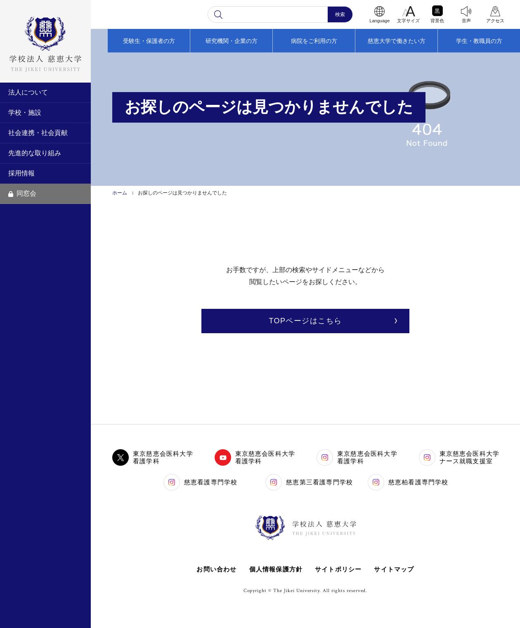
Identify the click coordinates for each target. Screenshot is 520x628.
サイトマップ (394, 569)
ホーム (119, 193)
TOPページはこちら (305, 321)
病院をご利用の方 (314, 41)
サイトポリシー (338, 569)
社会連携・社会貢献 (38, 132)
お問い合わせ (216, 569)
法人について (28, 92)
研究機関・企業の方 (232, 41)
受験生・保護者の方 (149, 41)
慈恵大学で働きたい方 (396, 41)
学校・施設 (24, 112)
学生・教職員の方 (479, 41)
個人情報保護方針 (276, 569)
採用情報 (21, 173)
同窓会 (22, 193)
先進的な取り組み (34, 152)
